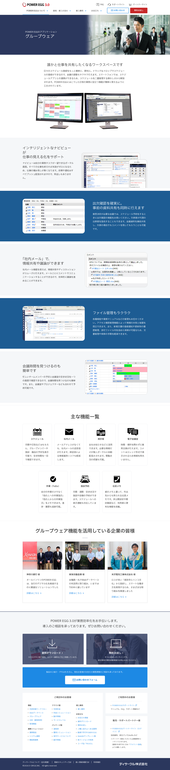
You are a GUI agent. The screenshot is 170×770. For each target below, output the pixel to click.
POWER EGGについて (36, 10)
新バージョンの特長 (85, 740)
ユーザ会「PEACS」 (86, 743)
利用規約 (97, 762)
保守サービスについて (62, 736)
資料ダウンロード (85, 721)
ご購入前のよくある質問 (87, 729)
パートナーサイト (140, 4)
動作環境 (57, 716)
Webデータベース (36, 713)
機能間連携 (33, 740)
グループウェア (35, 716)
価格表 (56, 729)
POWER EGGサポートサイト (123, 705)
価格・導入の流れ (60, 10)
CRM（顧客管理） (36, 720)
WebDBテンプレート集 (87, 736)
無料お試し (138, 10)
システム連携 (34, 736)
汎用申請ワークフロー (38, 709)
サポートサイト (118, 4)
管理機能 (32, 724)
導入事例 (79, 10)
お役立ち (95, 10)
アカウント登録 (135, 744)
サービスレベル (60, 720)
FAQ (102, 4)
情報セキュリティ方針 (62, 762)
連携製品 (32, 732)
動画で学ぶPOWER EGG (87, 732)
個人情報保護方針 (82, 762)
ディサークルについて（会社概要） (36, 762)
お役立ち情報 (83, 717)
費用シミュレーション (62, 732)
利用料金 (57, 709)
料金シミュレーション (62, 713)
